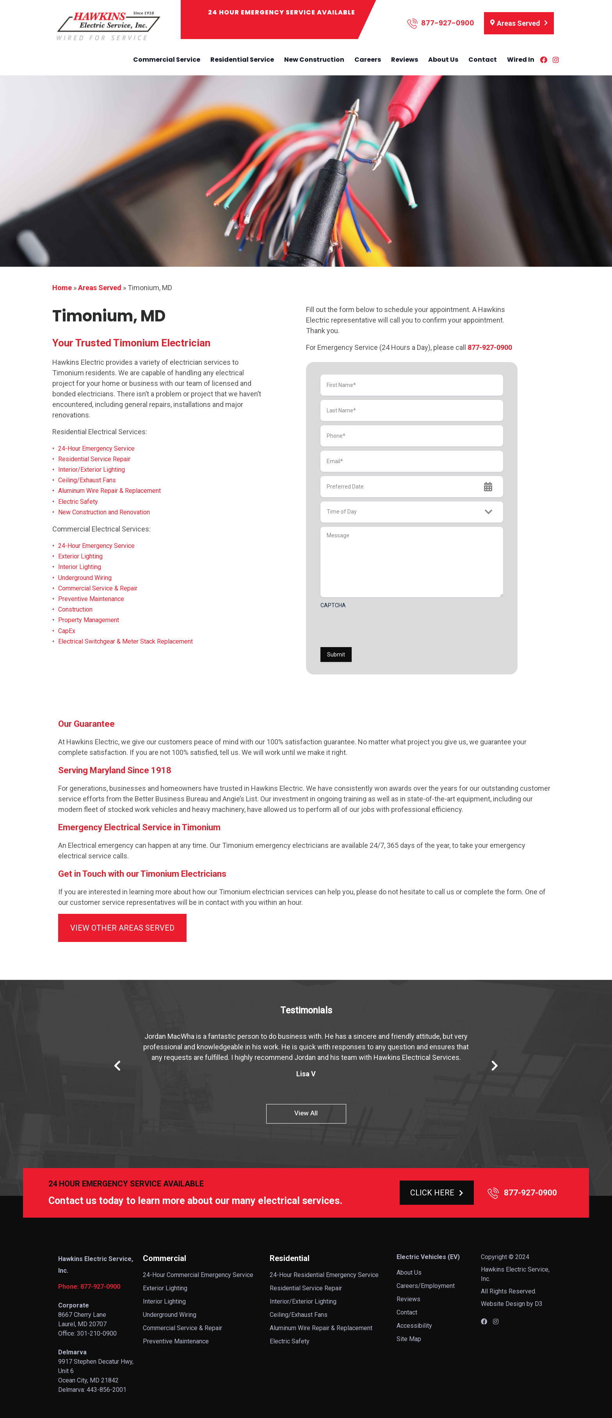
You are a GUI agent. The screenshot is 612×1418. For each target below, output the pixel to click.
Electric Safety (78, 501)
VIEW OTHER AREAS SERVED (122, 928)
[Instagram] (556, 59)
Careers (367, 59)
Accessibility (414, 1325)
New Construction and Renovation (104, 512)
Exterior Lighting (80, 556)
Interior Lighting (79, 567)
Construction (75, 609)
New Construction (314, 59)
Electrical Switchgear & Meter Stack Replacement (125, 641)
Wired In (520, 59)
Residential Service (242, 59)
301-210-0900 (97, 1333)
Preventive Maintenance (91, 599)
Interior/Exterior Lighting (91, 469)
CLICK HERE (436, 1192)
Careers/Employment (426, 1286)
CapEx (66, 631)
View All (306, 1113)
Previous (117, 1066)
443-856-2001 (106, 1389)
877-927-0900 (440, 23)
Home (62, 288)
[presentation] (379, 627)
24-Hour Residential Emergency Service (324, 1275)
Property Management (88, 620)
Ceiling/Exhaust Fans (87, 480)
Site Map (409, 1339)
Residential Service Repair (94, 459)
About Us (443, 59)
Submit (336, 654)
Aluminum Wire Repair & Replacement (109, 490)
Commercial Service (166, 59)
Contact (482, 59)
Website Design (503, 1303)
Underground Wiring (85, 577)
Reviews (404, 59)
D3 (539, 1303)
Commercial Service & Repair (97, 588)
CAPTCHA (333, 605)
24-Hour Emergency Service (96, 448)
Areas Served (99, 288)
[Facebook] (543, 59)
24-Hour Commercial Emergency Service (198, 1275)
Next (494, 1066)
